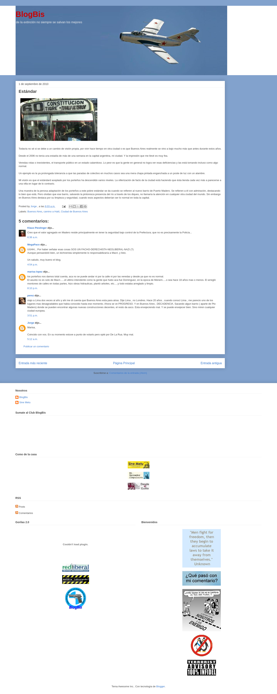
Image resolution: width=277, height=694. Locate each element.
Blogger (160, 686)
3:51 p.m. (32, 315)
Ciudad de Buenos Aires (74, 211)
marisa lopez (35, 271)
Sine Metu (25, 402)
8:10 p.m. (32, 288)
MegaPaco (33, 244)
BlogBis (30, 14)
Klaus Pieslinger (37, 227)
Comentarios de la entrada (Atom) (128, 373)
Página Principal (124, 363)
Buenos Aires (35, 211)
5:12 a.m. (32, 339)
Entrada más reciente (33, 363)
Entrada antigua (211, 363)
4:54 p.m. (32, 264)
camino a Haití (51, 211)
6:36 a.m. (32, 237)
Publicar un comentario (36, 346)
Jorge (30, 322)
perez (30, 295)
